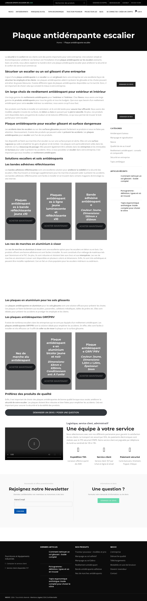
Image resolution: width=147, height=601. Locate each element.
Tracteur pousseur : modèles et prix (90, 552)
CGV (44, 597)
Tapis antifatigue (117, 161)
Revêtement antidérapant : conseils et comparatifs (125, 151)
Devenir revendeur (118, 569)
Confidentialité (52, 597)
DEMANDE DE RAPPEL (100, 3)
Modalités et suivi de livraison (123, 565)
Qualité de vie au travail (120, 146)
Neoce (113, 142)
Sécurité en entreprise (120, 157)
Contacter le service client (17, 563)
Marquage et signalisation (121, 137)
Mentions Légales (36, 597)
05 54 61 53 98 (136, 3)
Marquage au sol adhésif (85, 556)
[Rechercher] (70, 3)
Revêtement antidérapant (86, 565)
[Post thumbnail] (114, 180)
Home (59, 42)
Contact (113, 573)
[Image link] (17, 549)
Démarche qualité (118, 556)
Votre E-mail (19, 499)
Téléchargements (117, 560)
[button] (34, 443)
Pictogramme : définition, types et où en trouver (131, 193)
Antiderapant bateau (119, 133)
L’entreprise (115, 552)
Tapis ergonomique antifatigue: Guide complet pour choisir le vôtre (130, 207)
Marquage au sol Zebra (85, 560)
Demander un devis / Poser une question (56, 412)
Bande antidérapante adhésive (88, 569)
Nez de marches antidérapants (88, 573)
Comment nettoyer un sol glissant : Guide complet (131, 178)
